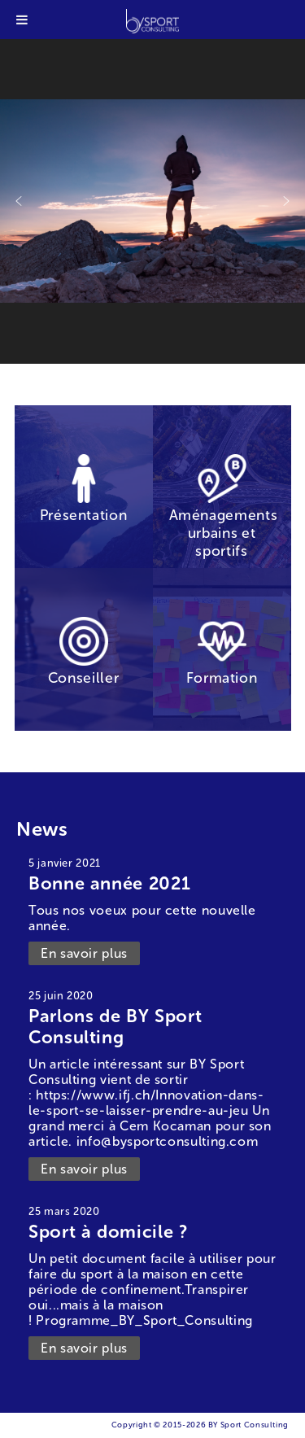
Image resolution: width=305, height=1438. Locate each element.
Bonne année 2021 (109, 883)
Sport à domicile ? (108, 1232)
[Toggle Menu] (22, 19)
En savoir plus (84, 953)
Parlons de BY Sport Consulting (115, 1026)
